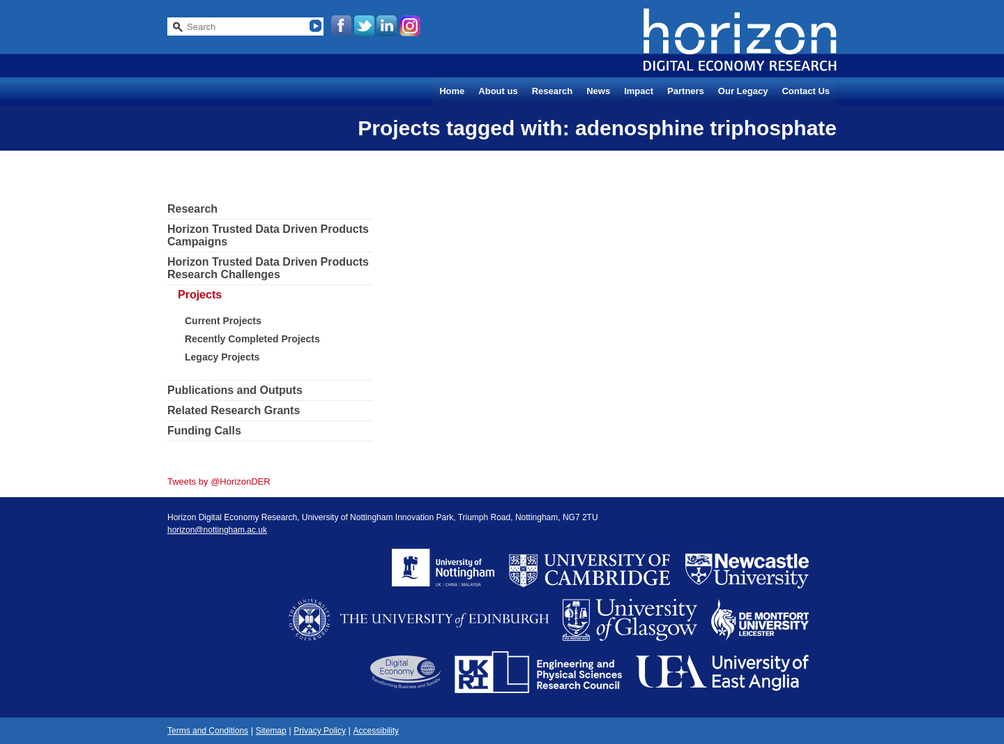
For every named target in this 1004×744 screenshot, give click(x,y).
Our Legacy (743, 91)
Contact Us (806, 91)
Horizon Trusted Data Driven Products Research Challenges (268, 268)
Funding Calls (204, 430)
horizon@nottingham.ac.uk (217, 530)
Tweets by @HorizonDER (219, 481)
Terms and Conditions (207, 731)
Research (552, 91)
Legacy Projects (222, 357)
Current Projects (223, 320)
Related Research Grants (233, 410)
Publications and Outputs (235, 390)
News (598, 91)
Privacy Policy (320, 731)
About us (497, 91)
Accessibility (376, 731)
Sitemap (271, 731)
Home (451, 91)
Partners (685, 91)
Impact (638, 91)
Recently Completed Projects (252, 338)
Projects (200, 295)
